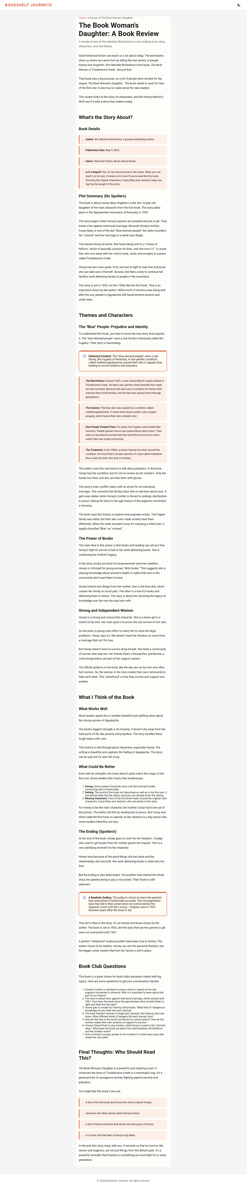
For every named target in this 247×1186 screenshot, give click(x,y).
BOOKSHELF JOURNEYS (28, 5)
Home (82, 17)
